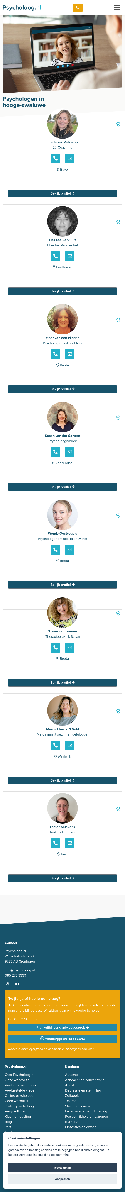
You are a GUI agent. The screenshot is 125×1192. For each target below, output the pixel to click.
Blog (8, 1121)
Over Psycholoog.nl (19, 1074)
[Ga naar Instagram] (9, 984)
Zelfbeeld (72, 1095)
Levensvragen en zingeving (86, 1111)
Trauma (70, 1100)
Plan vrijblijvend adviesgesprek (62, 1027)
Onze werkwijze (17, 1079)
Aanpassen (62, 1179)
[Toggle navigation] (116, 7)
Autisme (71, 1074)
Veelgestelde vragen (20, 1090)
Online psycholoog (19, 1095)
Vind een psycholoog (21, 1085)
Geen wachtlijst (16, 1100)
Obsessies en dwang (80, 1126)
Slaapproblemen (77, 1106)
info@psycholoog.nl (20, 970)
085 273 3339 (15, 975)
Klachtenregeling (18, 1116)
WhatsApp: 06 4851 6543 (62, 1038)
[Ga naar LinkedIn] (19, 984)
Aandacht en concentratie (85, 1079)
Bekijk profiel (63, 193)
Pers (8, 1126)
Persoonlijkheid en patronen (86, 1116)
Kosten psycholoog (19, 1106)
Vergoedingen (16, 1111)
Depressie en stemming (83, 1090)
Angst (69, 1085)
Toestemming (62, 1167)
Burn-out (71, 1121)
